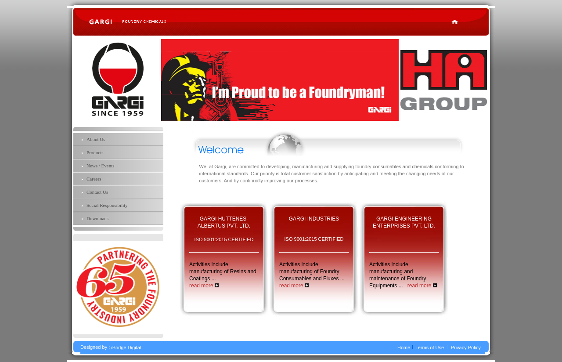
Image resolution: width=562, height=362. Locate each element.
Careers (93, 178)
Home (403, 348)
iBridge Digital (126, 348)
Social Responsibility (107, 205)
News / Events (100, 165)
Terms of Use (429, 348)
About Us (95, 139)
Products (95, 152)
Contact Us (97, 192)
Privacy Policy (466, 348)
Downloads (97, 218)
